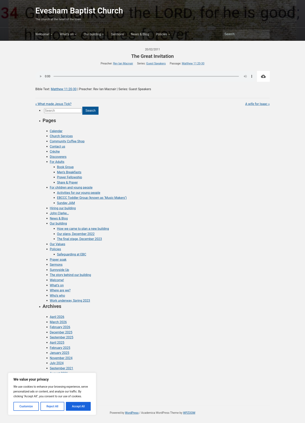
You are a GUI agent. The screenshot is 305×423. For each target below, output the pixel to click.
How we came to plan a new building (83, 229)
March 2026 (58, 322)
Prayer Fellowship (69, 177)
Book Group (65, 167)
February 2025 (60, 348)
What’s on (66, 34)
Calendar (56, 131)
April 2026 (57, 317)
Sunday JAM (66, 203)
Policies (161, 34)
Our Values (57, 244)
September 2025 (61, 337)
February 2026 (60, 327)
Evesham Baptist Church (79, 10)
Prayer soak (58, 260)
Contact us (57, 146)
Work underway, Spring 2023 (70, 300)
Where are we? (60, 290)
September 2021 (61, 368)
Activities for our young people (78, 193)
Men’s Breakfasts (69, 172)
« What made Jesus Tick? (53, 104)
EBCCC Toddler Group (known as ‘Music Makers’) (92, 198)
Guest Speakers (156, 63)
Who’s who (57, 295)
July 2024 (57, 363)
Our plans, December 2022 (76, 234)
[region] (52, 394)
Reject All (52, 406)
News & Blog (140, 34)
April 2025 (57, 342)
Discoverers (58, 157)
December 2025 (61, 332)
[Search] (242, 34)
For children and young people (71, 187)
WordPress (132, 412)
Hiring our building (63, 208)
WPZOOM (189, 412)
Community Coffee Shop (67, 141)
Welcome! (42, 34)
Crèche (55, 151)
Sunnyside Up (59, 270)
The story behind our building (70, 275)
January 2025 (59, 353)
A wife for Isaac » (257, 104)
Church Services (61, 136)
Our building (92, 34)
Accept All (78, 406)
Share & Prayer (67, 182)
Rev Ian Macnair (123, 63)
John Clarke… (59, 213)
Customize (26, 406)
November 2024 (61, 358)
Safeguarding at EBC (71, 254)
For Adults (57, 162)
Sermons (117, 34)
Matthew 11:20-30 (193, 63)
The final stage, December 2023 (79, 239)
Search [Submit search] (265, 34)
